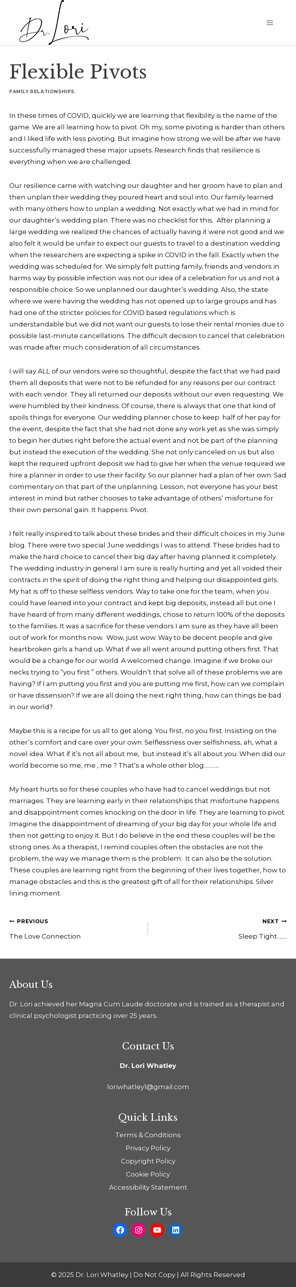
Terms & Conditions (148, 1135)
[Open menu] (269, 22)
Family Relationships (41, 91)
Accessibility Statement (148, 1187)
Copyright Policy (148, 1161)
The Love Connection (75, 927)
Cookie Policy (148, 1174)
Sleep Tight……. (221, 927)
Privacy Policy (148, 1148)
